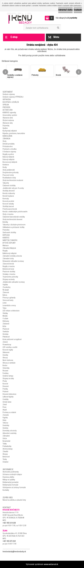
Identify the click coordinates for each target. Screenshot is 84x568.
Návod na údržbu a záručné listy (14, 500)
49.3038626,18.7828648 (15, 518)
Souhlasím (78, 10)
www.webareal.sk (51, 564)
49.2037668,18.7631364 (15, 536)
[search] (58, 27)
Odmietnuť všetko (65, 10)
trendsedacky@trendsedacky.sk (14, 552)
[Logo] (20, 18)
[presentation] (5, 72)
